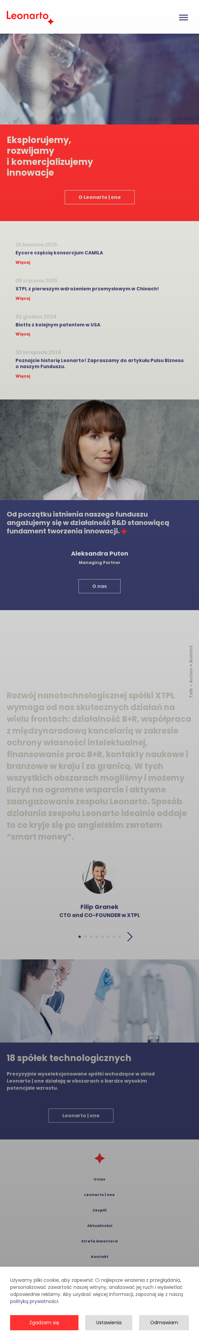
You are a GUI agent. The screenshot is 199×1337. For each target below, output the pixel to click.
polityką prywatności (34, 1315)
